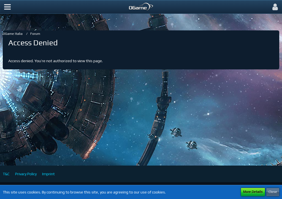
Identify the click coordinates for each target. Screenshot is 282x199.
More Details (253, 192)
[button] (7, 6)
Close (273, 192)
